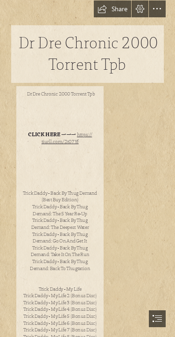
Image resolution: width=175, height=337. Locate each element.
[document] (87, 168)
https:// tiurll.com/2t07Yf (67, 138)
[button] (112, 8)
